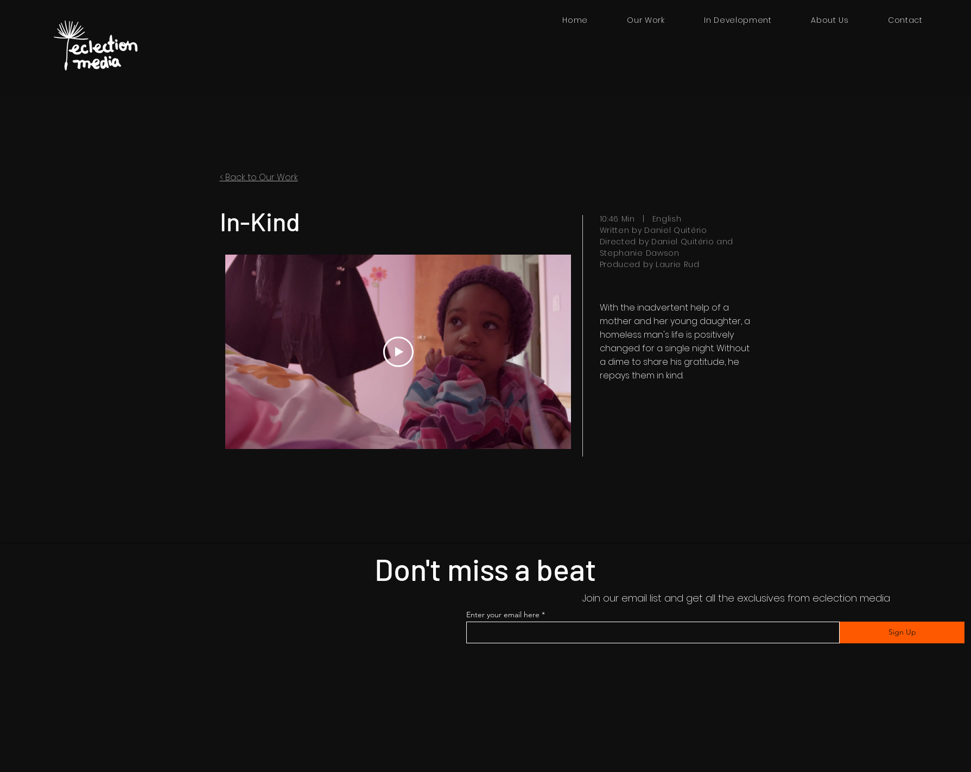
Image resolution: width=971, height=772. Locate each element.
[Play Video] (398, 352)
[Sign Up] (902, 632)
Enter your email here (503, 614)
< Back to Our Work (259, 177)
